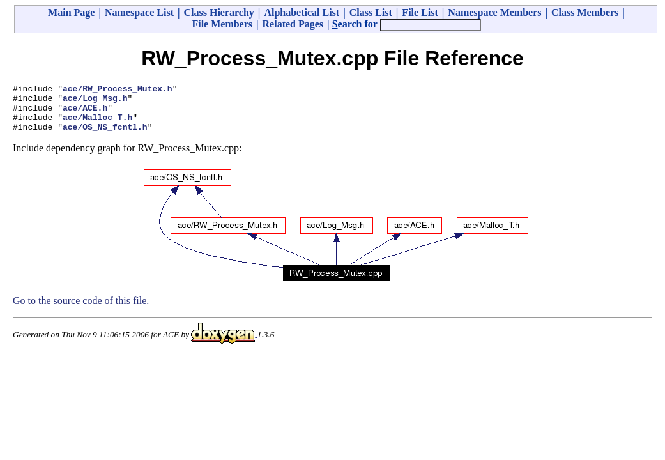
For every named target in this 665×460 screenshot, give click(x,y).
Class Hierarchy (218, 12)
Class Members (584, 12)
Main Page (71, 12)
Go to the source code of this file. (81, 310)
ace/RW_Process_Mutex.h (117, 90)
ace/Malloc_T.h (97, 124)
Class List (370, 12)
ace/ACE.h (85, 113)
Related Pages (293, 24)
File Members (222, 24)
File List (420, 12)
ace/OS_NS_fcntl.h (105, 136)
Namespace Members (494, 12)
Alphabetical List (301, 12)
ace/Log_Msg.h (95, 101)
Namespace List (139, 12)
